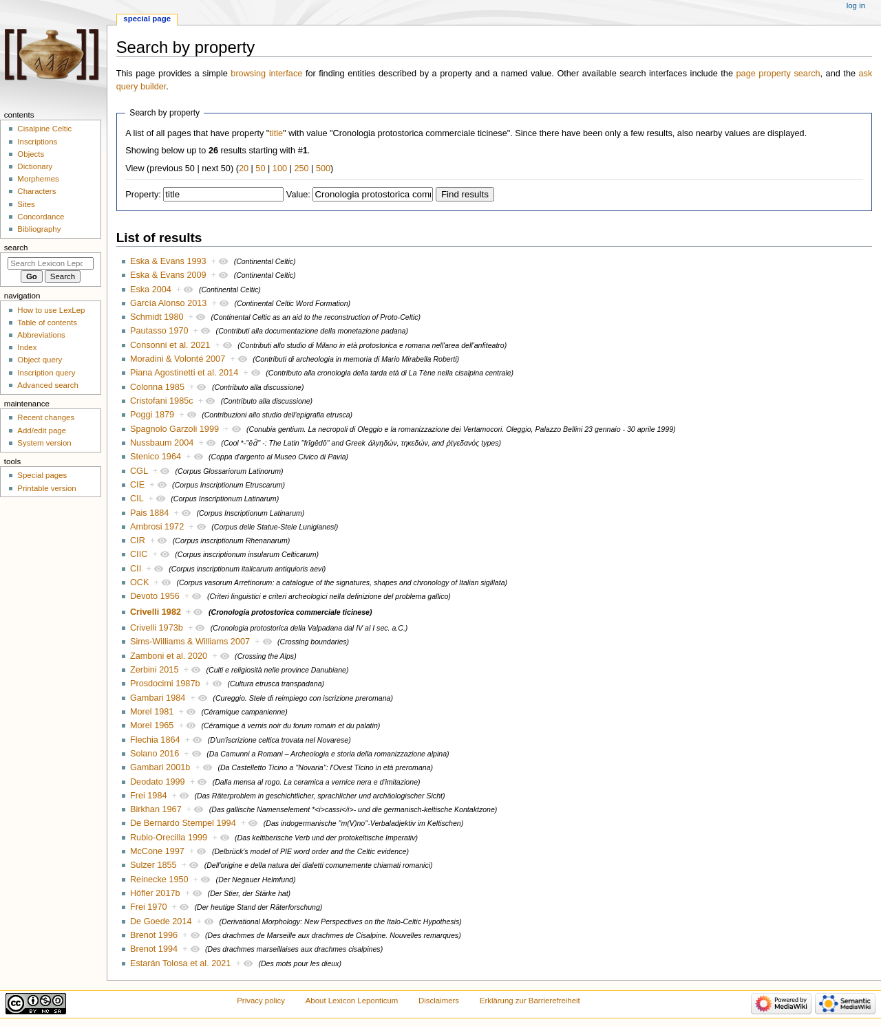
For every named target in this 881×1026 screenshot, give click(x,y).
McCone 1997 (157, 851)
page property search (778, 73)
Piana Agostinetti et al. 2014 (184, 373)
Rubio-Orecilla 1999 (168, 837)
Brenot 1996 (154, 935)
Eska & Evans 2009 (168, 275)
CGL (139, 471)
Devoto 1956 (155, 596)
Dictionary (34, 166)
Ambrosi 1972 (157, 527)
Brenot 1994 (154, 949)
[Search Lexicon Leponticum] (51, 263)
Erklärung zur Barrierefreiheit (530, 1000)
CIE (137, 485)
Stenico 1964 (155, 456)
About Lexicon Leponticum (352, 1000)
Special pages (42, 475)
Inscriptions (37, 142)
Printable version (46, 488)
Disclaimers (438, 1000)
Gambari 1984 (157, 698)
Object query (39, 360)
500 (323, 168)
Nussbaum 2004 (161, 443)
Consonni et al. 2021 (170, 345)
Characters (36, 191)
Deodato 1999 (157, 782)
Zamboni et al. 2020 (168, 656)
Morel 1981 (151, 712)
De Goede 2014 (161, 921)
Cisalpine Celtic (44, 128)
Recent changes (45, 417)
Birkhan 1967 (156, 809)
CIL (136, 498)
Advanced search (47, 385)
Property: (142, 194)
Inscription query (46, 373)
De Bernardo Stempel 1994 (183, 823)
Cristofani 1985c (161, 401)
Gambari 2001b (160, 767)
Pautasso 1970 (159, 331)
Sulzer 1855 (153, 865)
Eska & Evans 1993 (168, 261)
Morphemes (38, 179)
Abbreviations (41, 335)
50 (260, 168)
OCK (139, 582)
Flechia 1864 (155, 740)
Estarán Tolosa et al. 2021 (180, 963)
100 (280, 168)
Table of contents (47, 322)
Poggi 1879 (152, 414)
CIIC (138, 554)
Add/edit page (41, 430)
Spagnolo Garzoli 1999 (174, 429)
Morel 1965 (151, 725)
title (276, 133)
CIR (137, 540)
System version (44, 443)
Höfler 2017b (155, 893)
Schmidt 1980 (157, 317)
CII (135, 569)
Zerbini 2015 (154, 670)
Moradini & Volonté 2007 (177, 359)
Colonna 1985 (157, 387)
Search (16, 247)
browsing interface (266, 73)
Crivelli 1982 (155, 612)
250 (301, 168)
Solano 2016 (154, 753)
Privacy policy (261, 1000)
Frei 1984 (148, 795)
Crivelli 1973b (156, 628)
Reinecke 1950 (159, 879)
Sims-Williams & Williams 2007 (190, 641)
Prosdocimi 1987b (165, 683)
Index (26, 347)
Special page (147, 18)
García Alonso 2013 (168, 303)
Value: (298, 194)
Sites (25, 204)
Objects (30, 154)
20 (243, 168)
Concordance (40, 216)
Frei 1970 (148, 907)
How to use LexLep (51, 310)
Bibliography (39, 229)
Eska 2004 (150, 289)
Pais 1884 (149, 513)
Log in (856, 5)
